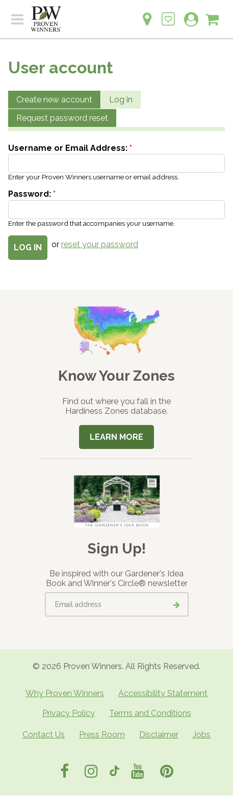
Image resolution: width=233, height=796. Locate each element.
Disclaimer (158, 734)
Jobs (202, 734)
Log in (121, 99)
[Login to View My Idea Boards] (168, 13)
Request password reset (62, 118)
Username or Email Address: (70, 148)
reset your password (99, 244)
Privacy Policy (68, 713)
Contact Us (43, 734)
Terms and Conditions (150, 713)
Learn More (116, 437)
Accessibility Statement (163, 693)
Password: (32, 194)
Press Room (102, 734)
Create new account (54, 99)
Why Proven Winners (64, 693)
